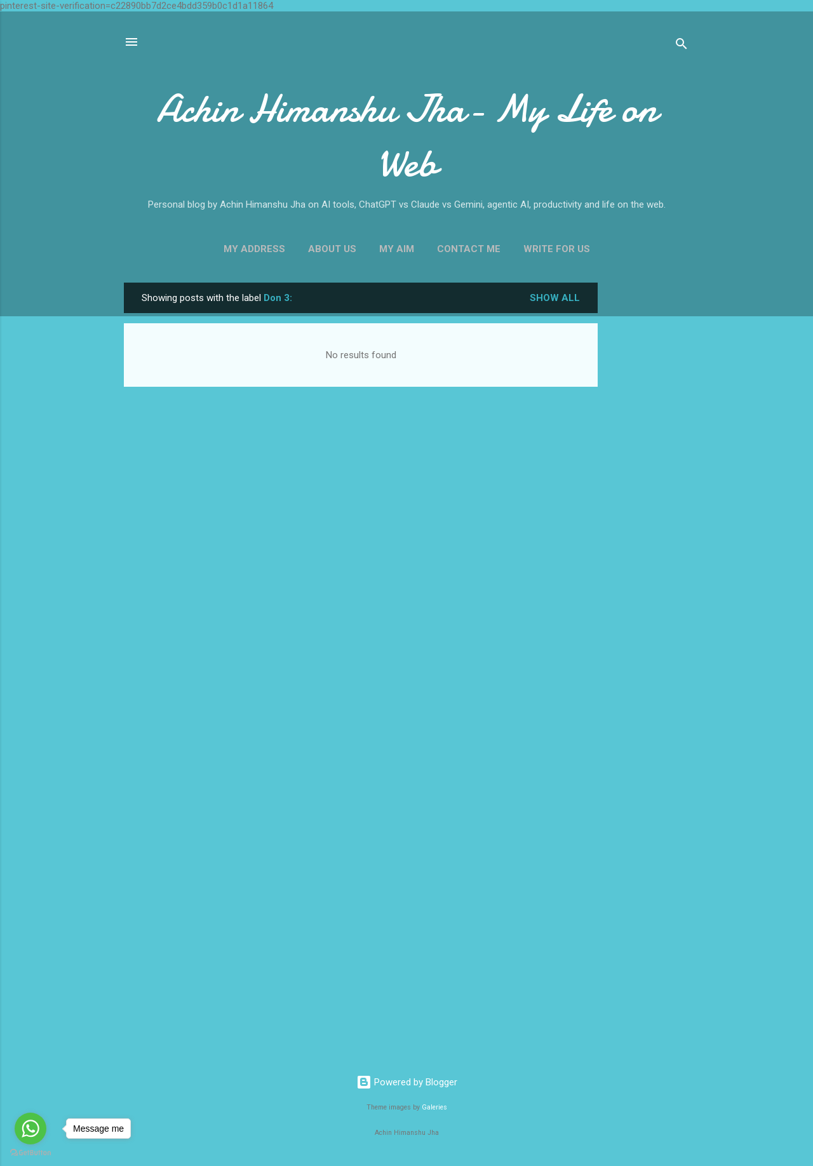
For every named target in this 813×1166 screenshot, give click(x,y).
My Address (254, 249)
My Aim (396, 249)
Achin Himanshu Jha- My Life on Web (406, 136)
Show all (555, 298)
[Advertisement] (648, 473)
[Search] (681, 46)
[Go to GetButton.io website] (30, 1153)
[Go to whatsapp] (30, 1128)
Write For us (556, 249)
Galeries (434, 1107)
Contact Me (469, 249)
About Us (332, 249)
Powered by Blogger (406, 1082)
